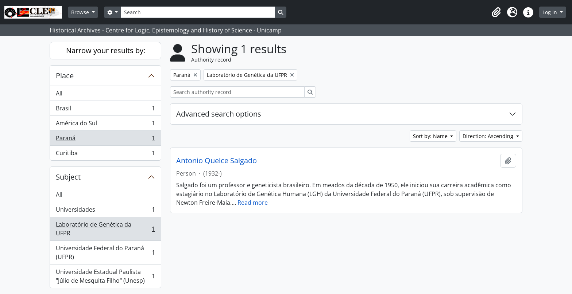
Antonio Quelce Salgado (216, 160)
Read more (252, 203)
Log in (550, 12)
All (59, 93)
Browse (80, 12)
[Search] (198, 12)
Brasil (105, 110)
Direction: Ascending (489, 136)
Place (65, 76)
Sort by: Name (431, 136)
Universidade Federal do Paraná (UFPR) (105, 252)
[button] (496, 12)
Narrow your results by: (105, 50)
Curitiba (105, 154)
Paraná (105, 140)
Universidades (105, 211)
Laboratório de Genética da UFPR (105, 228)
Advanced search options (218, 114)
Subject (68, 177)
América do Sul (105, 125)
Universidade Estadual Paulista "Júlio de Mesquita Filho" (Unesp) (105, 276)
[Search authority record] (237, 92)
